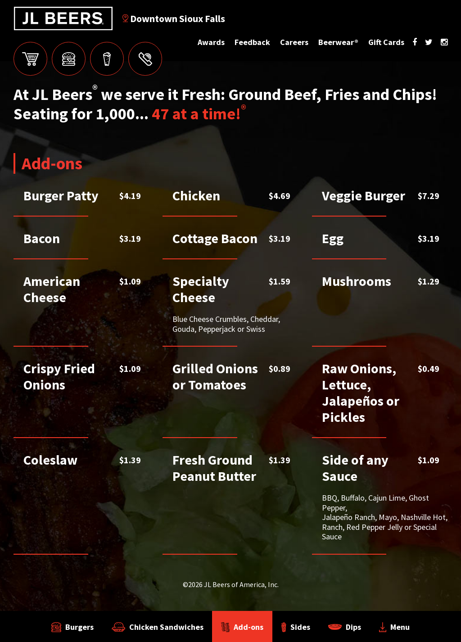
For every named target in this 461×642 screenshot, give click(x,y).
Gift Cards (386, 42)
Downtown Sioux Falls (173, 18)
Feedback (252, 42)
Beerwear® (338, 42)
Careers (294, 42)
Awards (211, 42)
